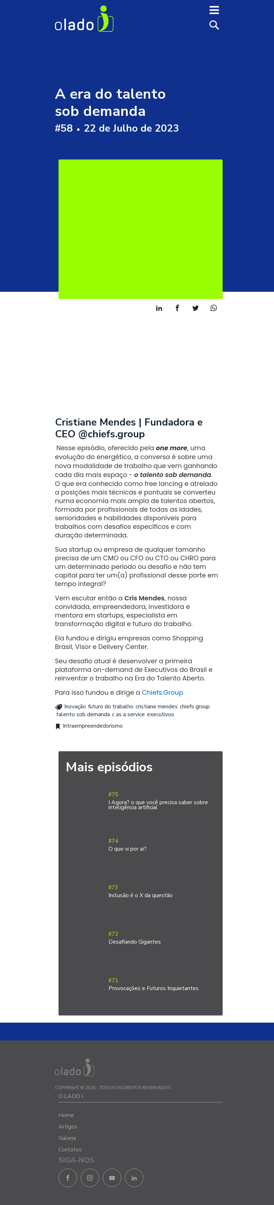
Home (66, 1115)
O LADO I (71, 1096)
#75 (161, 801)
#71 (161, 984)
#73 (161, 891)
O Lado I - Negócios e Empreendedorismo (84, 18)
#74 (161, 845)
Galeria (67, 1138)
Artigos (68, 1127)
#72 (161, 938)
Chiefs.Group (162, 692)
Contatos (70, 1150)
